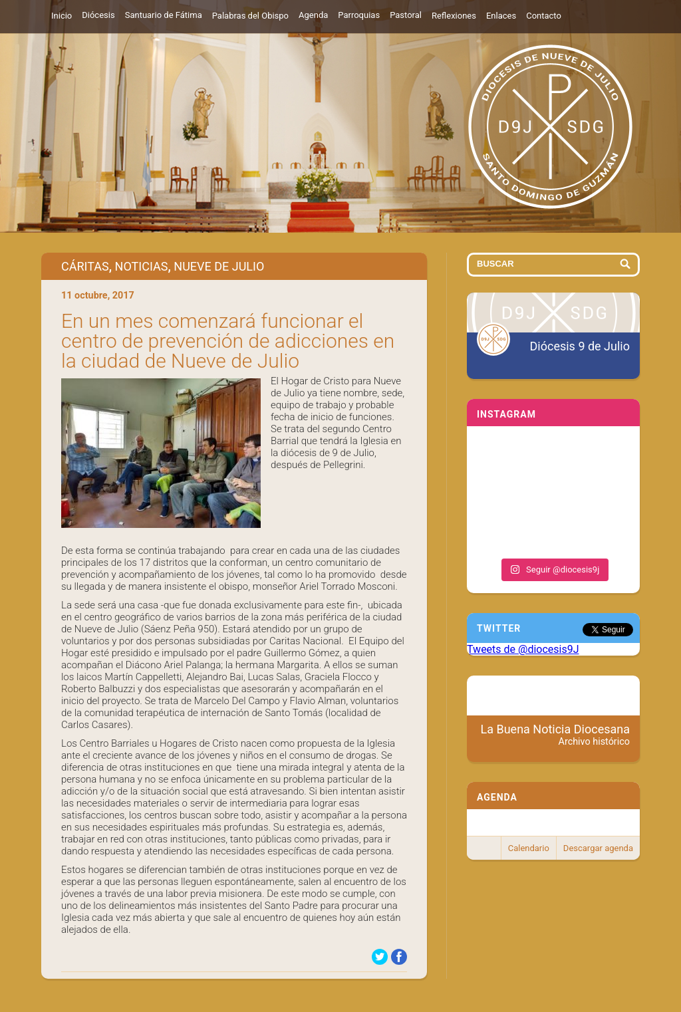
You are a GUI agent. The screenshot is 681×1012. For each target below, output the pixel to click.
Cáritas (85, 266)
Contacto (543, 16)
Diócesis (98, 15)
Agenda (313, 15)
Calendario (528, 848)
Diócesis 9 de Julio (580, 346)
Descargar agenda (598, 848)
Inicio (61, 16)
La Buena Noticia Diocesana (555, 734)
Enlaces (501, 16)
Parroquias (359, 15)
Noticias (141, 266)
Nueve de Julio (219, 266)
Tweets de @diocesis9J (523, 649)
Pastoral (406, 15)
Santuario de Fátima (163, 15)
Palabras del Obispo (250, 16)
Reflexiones (454, 16)
